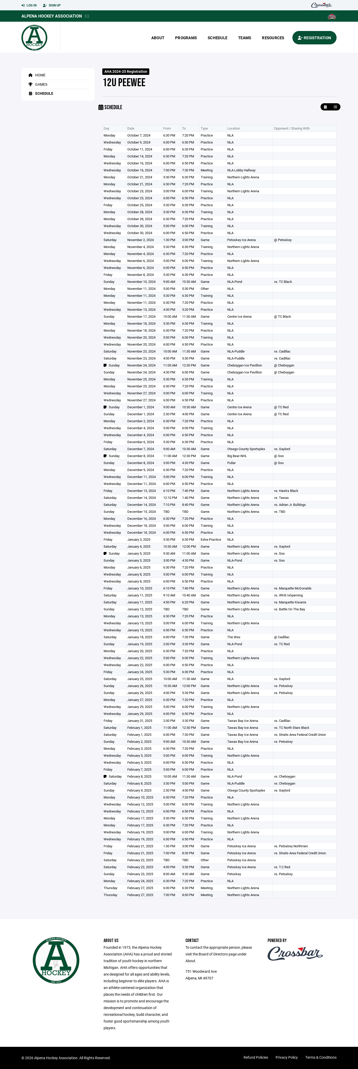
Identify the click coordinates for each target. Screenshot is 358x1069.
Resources (273, 37)
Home (36, 75)
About (157, 37)
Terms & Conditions (321, 1057)
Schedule (217, 37)
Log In (28, 5)
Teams (244, 37)
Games (37, 84)
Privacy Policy (287, 1057)
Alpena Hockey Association (51, 16)
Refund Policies (256, 1057)
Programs (186, 37)
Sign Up (52, 5)
